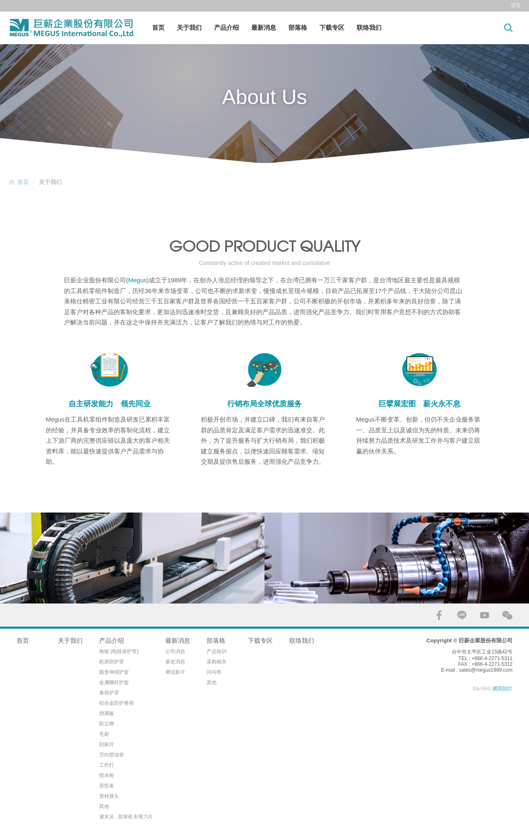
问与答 (214, 672)
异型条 (106, 786)
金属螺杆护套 (114, 682)
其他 (104, 806)
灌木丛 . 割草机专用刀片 (126, 817)
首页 (158, 27)
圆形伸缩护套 (114, 672)
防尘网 (106, 724)
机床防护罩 (111, 662)
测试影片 (175, 672)
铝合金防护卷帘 (116, 703)
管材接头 (109, 796)
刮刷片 (106, 744)
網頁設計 (502, 689)
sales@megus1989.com (485, 670)
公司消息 (175, 651)
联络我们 (369, 27)
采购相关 (216, 662)
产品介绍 (226, 27)
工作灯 (106, 765)
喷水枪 (106, 775)
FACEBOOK (439, 615)
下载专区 (331, 27)
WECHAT (507, 615)
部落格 (297, 27)
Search (508, 27)
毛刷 (104, 734)
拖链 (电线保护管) (118, 651)
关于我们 (189, 27)
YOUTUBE (484, 615)
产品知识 (216, 651)
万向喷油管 (111, 755)
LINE (462, 615)
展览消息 (175, 662)
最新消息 (263, 27)
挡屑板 (106, 713)
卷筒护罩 (109, 693)
